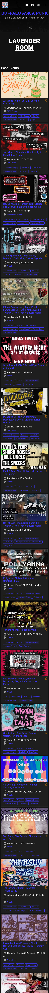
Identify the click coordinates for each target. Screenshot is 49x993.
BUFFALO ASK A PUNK (24, 13)
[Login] (44, 5)
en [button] (38, 5)
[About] (27, 5)
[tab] (19, 28)
